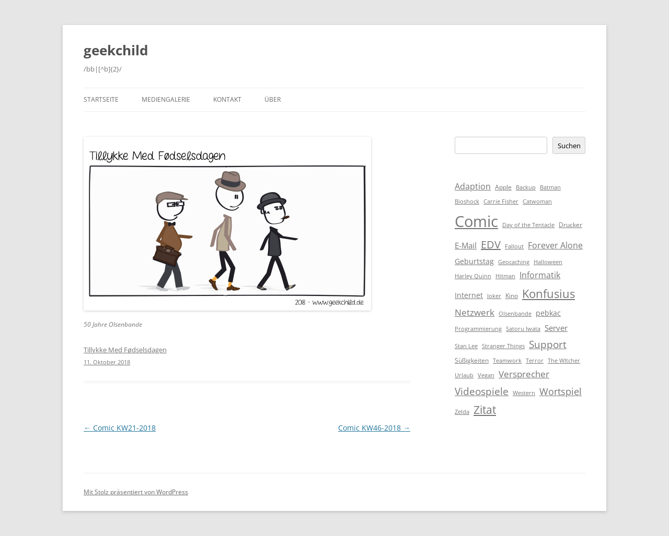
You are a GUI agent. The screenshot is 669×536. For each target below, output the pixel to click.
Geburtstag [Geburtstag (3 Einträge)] (474, 261)
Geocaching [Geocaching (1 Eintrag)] (513, 262)
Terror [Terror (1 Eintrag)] (535, 360)
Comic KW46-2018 (374, 428)
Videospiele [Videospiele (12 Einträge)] (482, 391)
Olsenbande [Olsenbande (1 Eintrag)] (515, 313)
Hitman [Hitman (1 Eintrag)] (505, 276)
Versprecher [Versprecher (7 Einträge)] (524, 374)
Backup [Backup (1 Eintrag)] (526, 187)
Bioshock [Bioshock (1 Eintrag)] (467, 201)
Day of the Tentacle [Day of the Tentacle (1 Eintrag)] (528, 225)
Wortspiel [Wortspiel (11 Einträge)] (560, 391)
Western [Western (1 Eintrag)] (524, 393)
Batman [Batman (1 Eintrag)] (550, 187)
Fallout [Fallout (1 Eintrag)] (514, 246)
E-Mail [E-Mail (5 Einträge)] (466, 245)
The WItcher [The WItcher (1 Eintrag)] (564, 360)
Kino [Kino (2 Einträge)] (511, 295)
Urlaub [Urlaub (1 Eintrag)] (464, 375)
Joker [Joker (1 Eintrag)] (494, 296)
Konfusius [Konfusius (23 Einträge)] (548, 293)
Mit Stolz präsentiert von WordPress (136, 491)
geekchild (116, 50)
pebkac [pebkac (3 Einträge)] (548, 313)
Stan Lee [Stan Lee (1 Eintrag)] (466, 346)
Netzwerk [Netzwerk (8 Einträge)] (474, 312)
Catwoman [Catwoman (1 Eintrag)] (537, 201)
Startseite (101, 99)
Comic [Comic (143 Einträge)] (476, 221)
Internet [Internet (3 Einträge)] (469, 295)
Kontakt (227, 99)
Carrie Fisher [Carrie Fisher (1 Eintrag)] (500, 201)
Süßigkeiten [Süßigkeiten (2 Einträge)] (472, 360)
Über (272, 99)
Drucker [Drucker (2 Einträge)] (570, 224)
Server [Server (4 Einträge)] (556, 328)
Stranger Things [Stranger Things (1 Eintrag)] (503, 346)
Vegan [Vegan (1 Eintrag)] (486, 375)
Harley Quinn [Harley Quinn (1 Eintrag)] (473, 276)
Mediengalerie (166, 99)
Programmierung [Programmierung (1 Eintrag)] (478, 328)
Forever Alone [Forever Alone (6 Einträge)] (555, 245)
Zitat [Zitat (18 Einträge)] (485, 409)
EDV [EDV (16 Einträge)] (491, 244)
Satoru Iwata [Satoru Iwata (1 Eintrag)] (523, 328)
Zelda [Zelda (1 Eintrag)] (462, 411)
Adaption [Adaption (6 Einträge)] (473, 186)
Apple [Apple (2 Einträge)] (503, 187)
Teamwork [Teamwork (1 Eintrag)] (507, 360)
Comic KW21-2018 (120, 428)
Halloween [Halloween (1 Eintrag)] (548, 262)
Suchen (569, 145)
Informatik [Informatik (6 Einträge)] (540, 275)
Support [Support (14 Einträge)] (548, 344)
